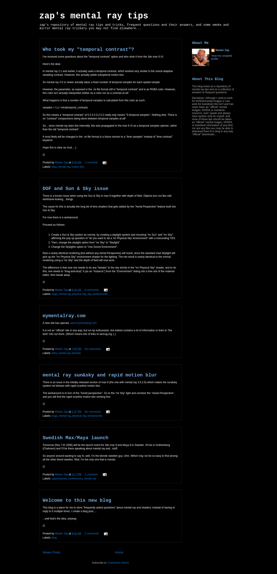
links (54, 353)
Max (54, 166)
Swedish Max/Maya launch (75, 438)
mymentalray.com (64, 316)
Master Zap (222, 50)
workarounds (100, 294)
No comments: (93, 349)
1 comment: (91, 162)
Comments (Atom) (118, 562)
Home (119, 552)
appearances (59, 478)
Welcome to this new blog (77, 500)
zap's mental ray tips (93, 16)
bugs (54, 294)
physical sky (79, 294)
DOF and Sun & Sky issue (75, 188)
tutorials (76, 353)
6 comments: (92, 289)
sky (89, 294)
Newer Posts (51, 552)
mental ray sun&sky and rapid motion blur (100, 375)
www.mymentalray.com (83, 323)
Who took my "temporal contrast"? (88, 49)
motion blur (77, 166)
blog (54, 537)
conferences (75, 478)
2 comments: (92, 533)
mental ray (64, 166)
